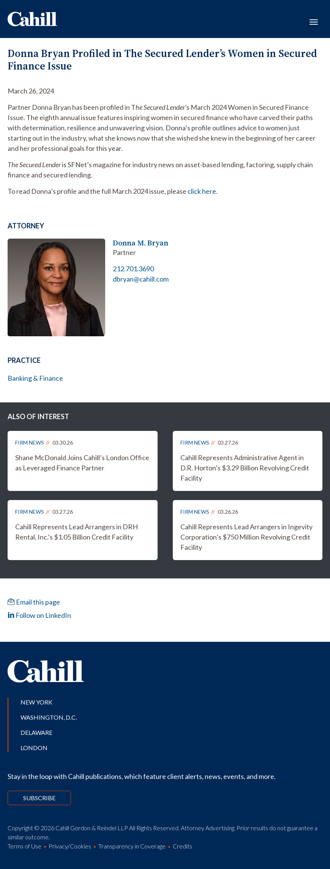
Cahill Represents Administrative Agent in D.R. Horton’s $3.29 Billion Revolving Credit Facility (244, 467)
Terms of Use (24, 846)
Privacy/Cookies (70, 846)
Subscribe (39, 797)
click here (202, 191)
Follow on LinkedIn (39, 615)
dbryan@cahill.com (141, 279)
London (34, 747)
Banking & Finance (35, 378)
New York (36, 702)
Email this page (34, 602)
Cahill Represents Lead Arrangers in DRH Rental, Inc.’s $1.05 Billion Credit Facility (76, 531)
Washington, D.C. (49, 717)
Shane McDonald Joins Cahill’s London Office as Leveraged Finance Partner (82, 462)
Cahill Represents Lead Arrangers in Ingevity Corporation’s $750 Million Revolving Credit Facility (246, 536)
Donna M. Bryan (140, 243)
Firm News (29, 442)
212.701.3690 (133, 268)
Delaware (36, 732)
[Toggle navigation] (313, 21)
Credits (182, 846)
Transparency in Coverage (132, 846)
